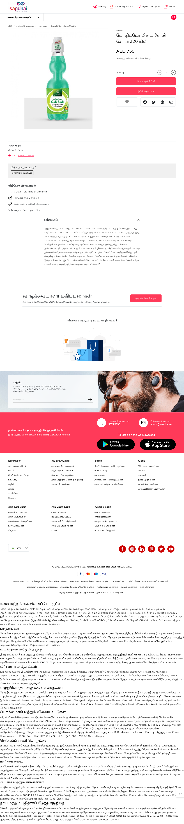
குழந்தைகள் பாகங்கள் (62, 470)
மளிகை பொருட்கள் (25, 26)
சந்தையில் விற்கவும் (22, 172)
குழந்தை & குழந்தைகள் (63, 466)
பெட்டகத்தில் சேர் (146, 81)
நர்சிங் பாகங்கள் (103, 516)
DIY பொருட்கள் (16, 525)
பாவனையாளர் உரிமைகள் (155, 581)
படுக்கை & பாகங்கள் (105, 525)
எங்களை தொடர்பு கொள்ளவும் (42, 586)
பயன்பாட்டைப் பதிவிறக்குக (126, 581)
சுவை (119, 30)
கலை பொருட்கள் (17, 516)
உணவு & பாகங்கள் (60, 484)
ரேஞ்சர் (12, 498)
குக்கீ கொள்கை (147, 586)
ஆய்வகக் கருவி (102, 512)
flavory (21, 150)
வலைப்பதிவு (102, 581)
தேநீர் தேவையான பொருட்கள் (110, 466)
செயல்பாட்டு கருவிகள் (62, 475)
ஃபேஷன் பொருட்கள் (148, 466)
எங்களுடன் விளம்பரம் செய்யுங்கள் (49, 581)
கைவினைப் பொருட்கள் (20, 521)
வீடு (10, 26)
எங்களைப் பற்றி (21, 581)
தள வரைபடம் (103, 592)
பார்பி (11, 470)
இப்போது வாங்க (146, 91)
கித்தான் (12, 530)
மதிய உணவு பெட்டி (61, 516)
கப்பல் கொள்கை (129, 586)
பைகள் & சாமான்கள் (148, 484)
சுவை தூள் (100, 475)
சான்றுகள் (118, 592)
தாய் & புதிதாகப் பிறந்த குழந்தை (67, 479)
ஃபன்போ (13, 493)
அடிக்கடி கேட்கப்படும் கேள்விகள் (77, 586)
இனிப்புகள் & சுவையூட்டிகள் (109, 479)
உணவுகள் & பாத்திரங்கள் (63, 521)
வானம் (141, 470)
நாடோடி (12, 479)
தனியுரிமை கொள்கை (107, 586)
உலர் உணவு (101, 470)
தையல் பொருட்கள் (17, 512)
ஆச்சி (11, 484)
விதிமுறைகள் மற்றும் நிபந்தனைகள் (76, 592)
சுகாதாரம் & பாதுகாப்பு (106, 521)
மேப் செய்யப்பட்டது (18, 475)
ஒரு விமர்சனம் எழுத (145, 298)
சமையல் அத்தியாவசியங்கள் (109, 484)
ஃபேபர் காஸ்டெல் (17, 466)
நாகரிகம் (142, 475)
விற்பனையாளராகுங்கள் (82, 581)
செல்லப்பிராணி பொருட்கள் (151, 488)
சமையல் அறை (58, 512)
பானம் (54, 530)
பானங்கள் (42, 26)
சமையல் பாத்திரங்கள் (62, 525)
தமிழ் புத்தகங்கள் (146, 479)
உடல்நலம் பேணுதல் (105, 530)
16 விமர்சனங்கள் (26, 155)
